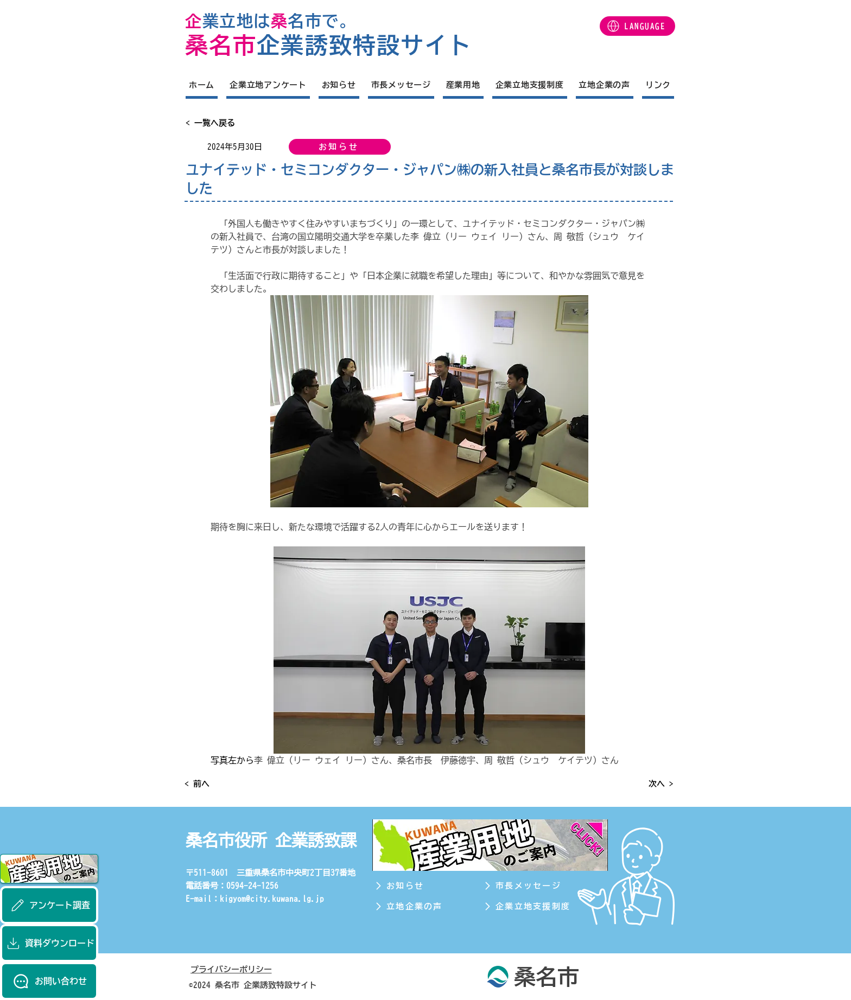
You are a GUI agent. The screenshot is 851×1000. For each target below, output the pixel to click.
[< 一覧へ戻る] (221, 123)
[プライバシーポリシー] (242, 969)
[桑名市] (531, 976)
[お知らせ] (340, 147)
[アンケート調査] (49, 905)
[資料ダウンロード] (49, 943)
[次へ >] (646, 783)
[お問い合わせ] (49, 981)
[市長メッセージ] (532, 885)
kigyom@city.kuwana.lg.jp (272, 899)
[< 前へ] (220, 783)
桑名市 (221, 45)
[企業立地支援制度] (532, 906)
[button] (637, 26)
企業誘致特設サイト (364, 45)
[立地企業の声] (423, 906)
